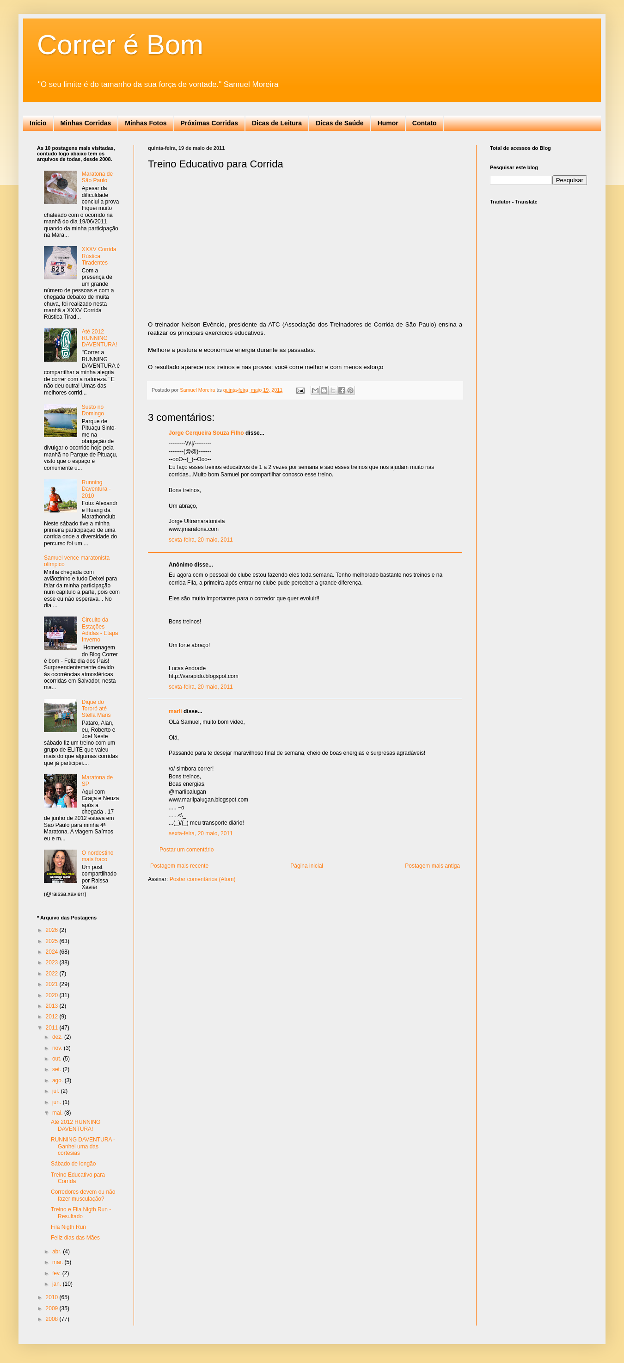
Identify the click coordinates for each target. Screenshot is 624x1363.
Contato (424, 123)
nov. (58, 1048)
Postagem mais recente (179, 866)
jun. (57, 1102)
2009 (53, 1308)
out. (57, 1058)
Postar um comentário (186, 849)
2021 (53, 984)
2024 (53, 952)
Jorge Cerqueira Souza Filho (206, 433)
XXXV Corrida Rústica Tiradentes (99, 256)
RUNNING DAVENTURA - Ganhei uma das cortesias (83, 1146)
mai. (58, 1113)
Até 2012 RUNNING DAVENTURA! (99, 338)
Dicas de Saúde (340, 123)
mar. (58, 1262)
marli (175, 711)
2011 (53, 1027)
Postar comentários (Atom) (203, 879)
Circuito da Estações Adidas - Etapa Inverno (100, 630)
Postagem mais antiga (432, 866)
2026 (53, 930)
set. (57, 1069)
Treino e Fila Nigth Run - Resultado (81, 1212)
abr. (57, 1251)
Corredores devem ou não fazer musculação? (83, 1195)
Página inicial (306, 866)
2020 (53, 995)
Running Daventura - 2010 (96, 489)
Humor (388, 123)
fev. (57, 1273)
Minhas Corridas (86, 123)
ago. (58, 1080)
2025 (53, 941)
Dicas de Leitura (277, 123)
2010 (53, 1297)
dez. (58, 1037)
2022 (53, 973)
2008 (53, 1319)
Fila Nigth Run (68, 1227)
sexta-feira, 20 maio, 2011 (201, 540)
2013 (53, 1006)
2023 (53, 962)
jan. (57, 1284)
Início (38, 123)
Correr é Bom (120, 44)
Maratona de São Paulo (97, 177)
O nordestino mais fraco (98, 856)
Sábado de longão (73, 1163)
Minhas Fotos (145, 123)
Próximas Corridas (210, 123)
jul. (56, 1091)
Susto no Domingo (93, 410)
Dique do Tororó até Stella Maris (96, 709)
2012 (53, 1016)
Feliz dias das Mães (75, 1237)
